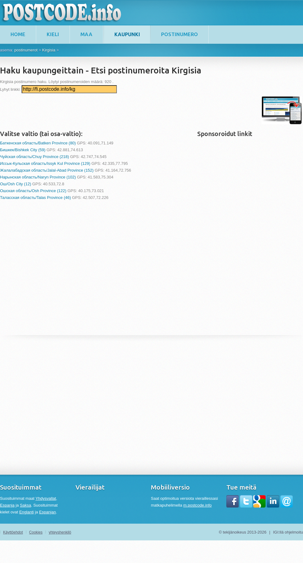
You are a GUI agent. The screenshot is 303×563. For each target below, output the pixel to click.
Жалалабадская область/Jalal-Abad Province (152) (47, 170)
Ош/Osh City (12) (15, 184)
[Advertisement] (112, 110)
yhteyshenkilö (60, 532)
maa (86, 34)
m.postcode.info (197, 505)
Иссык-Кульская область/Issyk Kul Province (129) (45, 163)
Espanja (7, 505)
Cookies (35, 532)
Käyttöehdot (13, 532)
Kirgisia (48, 50)
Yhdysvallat (46, 498)
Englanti (26, 512)
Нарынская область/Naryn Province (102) (38, 177)
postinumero (179, 34)
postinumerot (25, 50)
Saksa (25, 505)
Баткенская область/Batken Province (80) (38, 143)
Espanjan (47, 512)
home (18, 34)
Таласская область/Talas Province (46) (35, 197)
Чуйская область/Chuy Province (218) (34, 156)
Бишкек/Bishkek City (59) (22, 149)
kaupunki (127, 34)
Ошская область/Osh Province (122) (33, 190)
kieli (53, 34)
